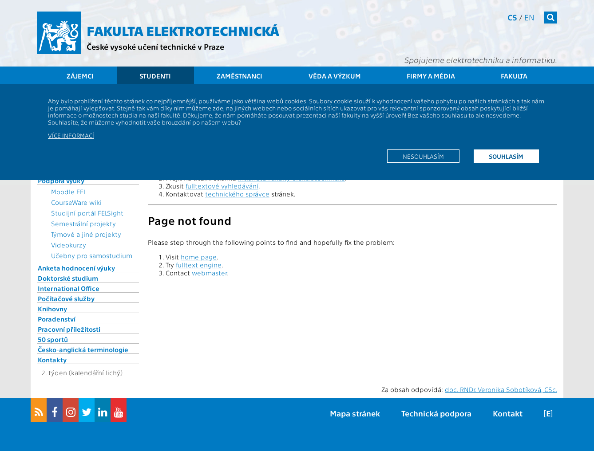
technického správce (237, 194)
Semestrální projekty (83, 223)
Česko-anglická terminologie (83, 349)
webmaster (209, 273)
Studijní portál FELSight (87, 213)
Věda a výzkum (335, 76)
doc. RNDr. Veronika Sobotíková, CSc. (501, 389)
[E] (548, 413)
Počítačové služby (66, 298)
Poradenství (56, 319)
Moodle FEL (68, 192)
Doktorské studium (68, 278)
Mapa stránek (355, 413)
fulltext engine (199, 265)
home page (199, 257)
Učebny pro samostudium (91, 255)
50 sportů (53, 339)
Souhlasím (506, 156)
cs (512, 17)
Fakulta (514, 76)
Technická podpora (436, 413)
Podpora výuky (61, 180)
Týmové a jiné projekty (86, 234)
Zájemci (80, 76)
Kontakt (508, 413)
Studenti (155, 76)
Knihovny (52, 309)
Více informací (71, 135)
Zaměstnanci (239, 76)
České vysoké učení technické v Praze (155, 46)
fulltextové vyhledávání (222, 186)
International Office (68, 288)
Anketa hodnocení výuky (76, 268)
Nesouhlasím (423, 156)
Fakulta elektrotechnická (183, 30)
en (529, 17)
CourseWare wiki (76, 202)
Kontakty (52, 360)
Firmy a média (431, 76)
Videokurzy (68, 245)
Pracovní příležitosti (69, 329)
